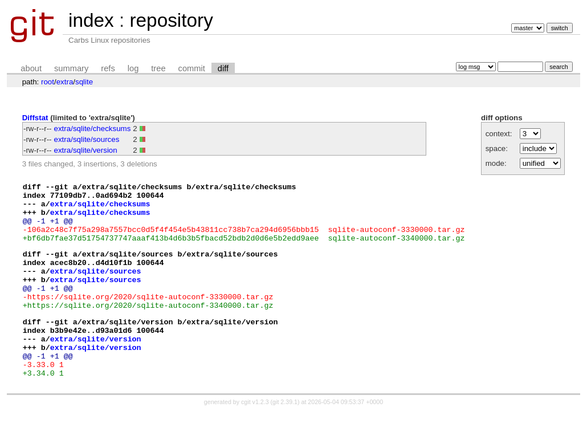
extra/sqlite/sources (87, 139)
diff (223, 68)
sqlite (84, 82)
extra (65, 82)
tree (158, 68)
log (133, 68)
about (31, 68)
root (47, 82)
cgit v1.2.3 (255, 437)
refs (108, 68)
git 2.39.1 (284, 437)
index (91, 20)
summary (71, 68)
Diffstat (35, 117)
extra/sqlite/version (85, 150)
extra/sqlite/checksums (92, 128)
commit (191, 68)
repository (171, 20)
